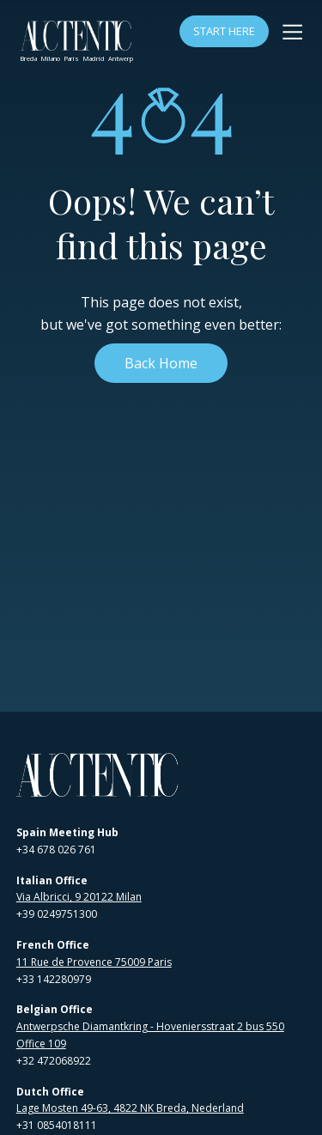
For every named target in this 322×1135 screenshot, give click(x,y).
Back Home (161, 363)
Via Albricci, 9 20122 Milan (79, 896)
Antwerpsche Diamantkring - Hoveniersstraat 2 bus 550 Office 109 (150, 1035)
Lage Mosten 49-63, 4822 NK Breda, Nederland (130, 1108)
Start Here (224, 31)
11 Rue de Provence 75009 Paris (94, 962)
